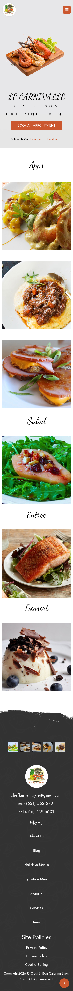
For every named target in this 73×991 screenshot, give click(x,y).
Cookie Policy (36, 956)
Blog (36, 850)
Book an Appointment (36, 125)
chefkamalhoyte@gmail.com (36, 795)
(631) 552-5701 (40, 803)
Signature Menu (36, 879)
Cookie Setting (36, 964)
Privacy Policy (36, 947)
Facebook (53, 139)
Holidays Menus (36, 864)
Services (36, 907)
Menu (35, 893)
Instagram (36, 139)
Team (37, 922)
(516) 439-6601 (39, 811)
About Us (36, 836)
